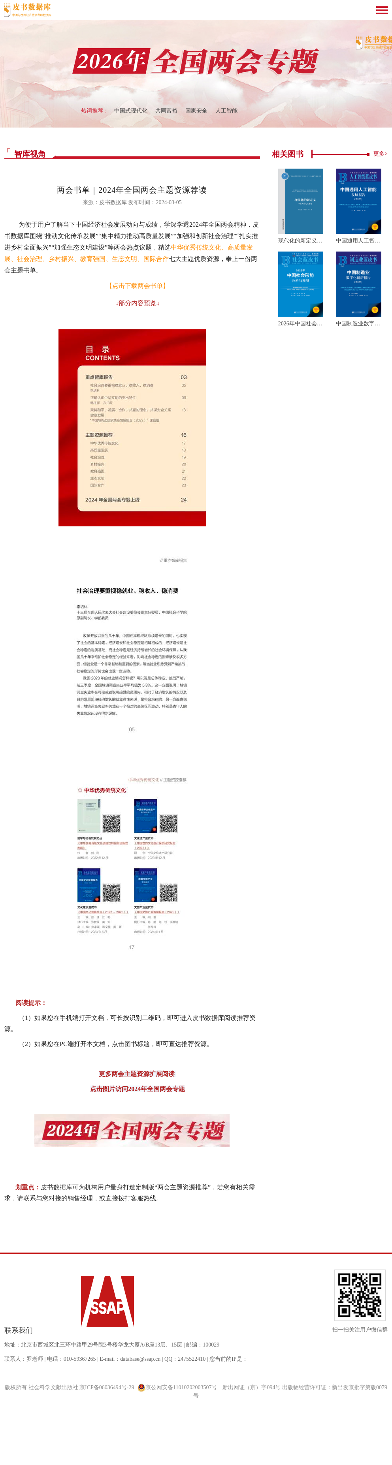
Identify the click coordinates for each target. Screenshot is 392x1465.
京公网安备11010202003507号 (177, 1388)
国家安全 (196, 111)
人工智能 (226, 111)
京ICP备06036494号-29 (106, 1387)
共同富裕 (166, 111)
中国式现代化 (130, 111)
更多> (380, 154)
